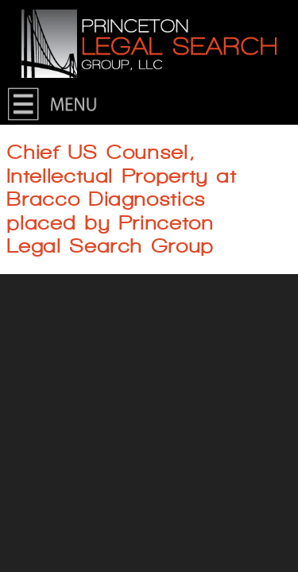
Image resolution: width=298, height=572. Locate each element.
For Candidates (64, 271)
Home (38, 104)
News (36, 204)
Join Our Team (62, 338)
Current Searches (70, 238)
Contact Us (52, 138)
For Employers (62, 304)
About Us (47, 171)
